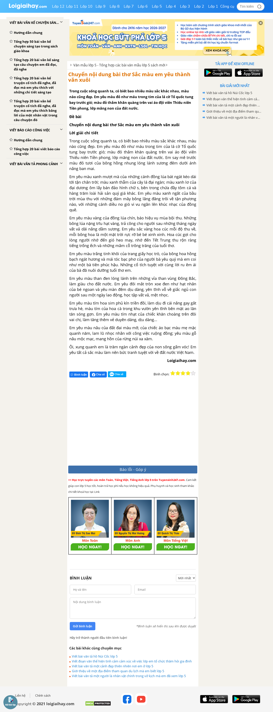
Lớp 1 (213, 6)
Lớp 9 (101, 6)
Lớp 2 (199, 6)
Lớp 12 (58, 6)
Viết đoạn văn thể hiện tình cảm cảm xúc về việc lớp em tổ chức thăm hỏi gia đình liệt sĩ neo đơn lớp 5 (132, 661)
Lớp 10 (86, 6)
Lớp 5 (157, 6)
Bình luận (79, 374)
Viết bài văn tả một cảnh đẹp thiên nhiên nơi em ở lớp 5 (112, 666)
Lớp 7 (129, 6)
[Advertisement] (130, 423)
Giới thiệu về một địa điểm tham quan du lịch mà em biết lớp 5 (118, 671)
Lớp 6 (143, 6)
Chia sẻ (98, 374)
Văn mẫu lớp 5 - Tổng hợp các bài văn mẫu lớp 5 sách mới (119, 65)
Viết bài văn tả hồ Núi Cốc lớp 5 (95, 656)
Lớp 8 (115, 6)
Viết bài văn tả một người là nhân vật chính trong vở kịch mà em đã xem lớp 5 (129, 676)
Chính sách (43, 695)
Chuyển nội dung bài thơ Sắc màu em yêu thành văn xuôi (129, 77)
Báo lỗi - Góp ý (133, 469)
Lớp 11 (72, 6)
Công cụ (227, 6)
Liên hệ (20, 695)
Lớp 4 (171, 6)
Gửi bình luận (82, 626)
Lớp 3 (185, 6)
